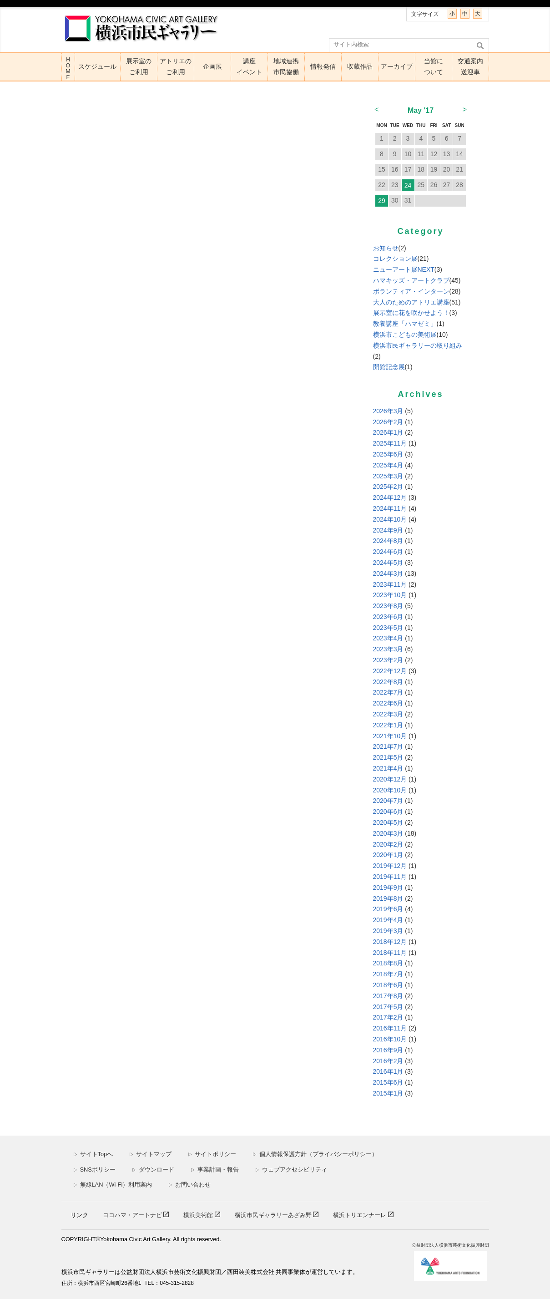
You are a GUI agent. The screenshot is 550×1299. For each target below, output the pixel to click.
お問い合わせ (189, 1184)
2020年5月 (388, 822)
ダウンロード (153, 1169)
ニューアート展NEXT (403, 269)
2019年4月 (388, 920)
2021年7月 (388, 746)
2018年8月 (388, 963)
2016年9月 (388, 1050)
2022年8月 (388, 681)
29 (381, 200)
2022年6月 (388, 703)
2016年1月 (388, 1071)
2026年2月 (388, 422)
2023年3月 (388, 649)
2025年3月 (388, 476)
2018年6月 (388, 985)
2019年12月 (390, 865)
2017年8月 (388, 996)
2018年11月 (390, 952)
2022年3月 (388, 714)
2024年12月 (390, 497)
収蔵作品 (360, 66)
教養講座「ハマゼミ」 (405, 323)
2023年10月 (390, 595)
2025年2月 (388, 486)
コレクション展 (395, 258)
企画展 (212, 66)
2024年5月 (388, 562)
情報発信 (323, 66)
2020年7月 (388, 800)
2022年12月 (390, 671)
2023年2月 (388, 660)
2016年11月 (390, 1028)
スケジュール (97, 66)
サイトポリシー (212, 1154)
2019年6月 (388, 909)
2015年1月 (388, 1093)
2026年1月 (388, 432)
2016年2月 (388, 1061)
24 (408, 185)
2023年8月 (388, 605)
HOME (68, 68)
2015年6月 (388, 1082)
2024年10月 (390, 519)
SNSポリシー (94, 1169)
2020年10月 (390, 790)
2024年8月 (388, 540)
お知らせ (386, 248)
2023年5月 (388, 627)
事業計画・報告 (215, 1169)
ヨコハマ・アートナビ (133, 1215)
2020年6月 (388, 811)
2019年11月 (390, 876)
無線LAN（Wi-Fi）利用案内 (112, 1184)
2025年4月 (388, 465)
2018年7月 (388, 974)
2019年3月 (388, 930)
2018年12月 (390, 941)
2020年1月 (388, 854)
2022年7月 (388, 692)
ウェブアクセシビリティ (291, 1169)
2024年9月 (388, 530)
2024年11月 (390, 508)
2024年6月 (388, 551)
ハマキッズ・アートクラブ (411, 280)
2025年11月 (390, 443)
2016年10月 (390, 1039)
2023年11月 (390, 584)
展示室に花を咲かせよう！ (411, 312)
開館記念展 (389, 366)
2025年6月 (388, 454)
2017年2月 (388, 1017)
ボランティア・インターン (411, 291)
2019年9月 (388, 887)
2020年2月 (388, 844)
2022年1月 (388, 725)
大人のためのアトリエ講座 (411, 302)
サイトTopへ (93, 1154)
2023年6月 (388, 616)
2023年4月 (388, 638)
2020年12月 (390, 779)
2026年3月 (388, 411)
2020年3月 (388, 833)
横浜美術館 (199, 1215)
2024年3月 (388, 573)
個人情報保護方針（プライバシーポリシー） (315, 1154)
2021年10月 (390, 736)
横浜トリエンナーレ (360, 1215)
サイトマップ (150, 1154)
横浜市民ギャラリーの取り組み (417, 345)
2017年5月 (388, 1006)
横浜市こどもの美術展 (405, 334)
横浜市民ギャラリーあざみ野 (274, 1215)
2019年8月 (388, 898)
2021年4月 (388, 768)
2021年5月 (388, 757)
